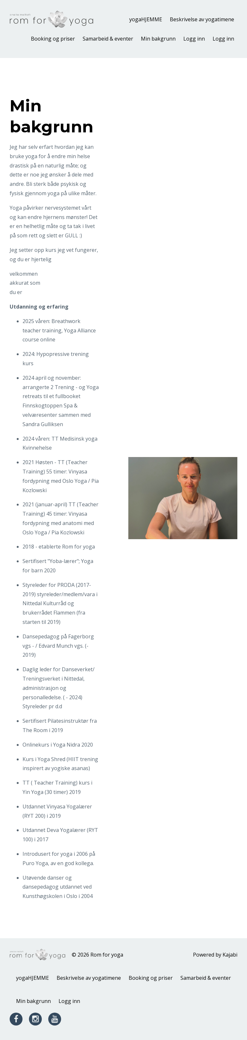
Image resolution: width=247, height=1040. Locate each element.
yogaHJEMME (145, 19)
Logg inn (194, 38)
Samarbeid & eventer (108, 38)
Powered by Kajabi (215, 954)
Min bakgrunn (158, 38)
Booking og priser (53, 38)
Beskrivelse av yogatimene (202, 19)
